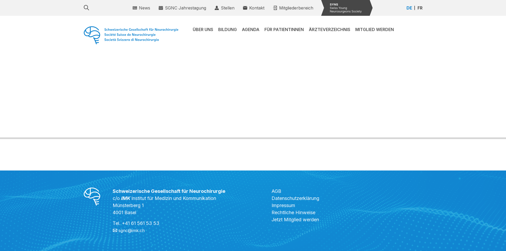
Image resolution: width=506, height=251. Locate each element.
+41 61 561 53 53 (140, 223)
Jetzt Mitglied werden (295, 219)
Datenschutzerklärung (295, 198)
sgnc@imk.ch (133, 230)
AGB (276, 191)
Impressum (283, 205)
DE (409, 8)
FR (420, 8)
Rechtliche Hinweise (293, 212)
